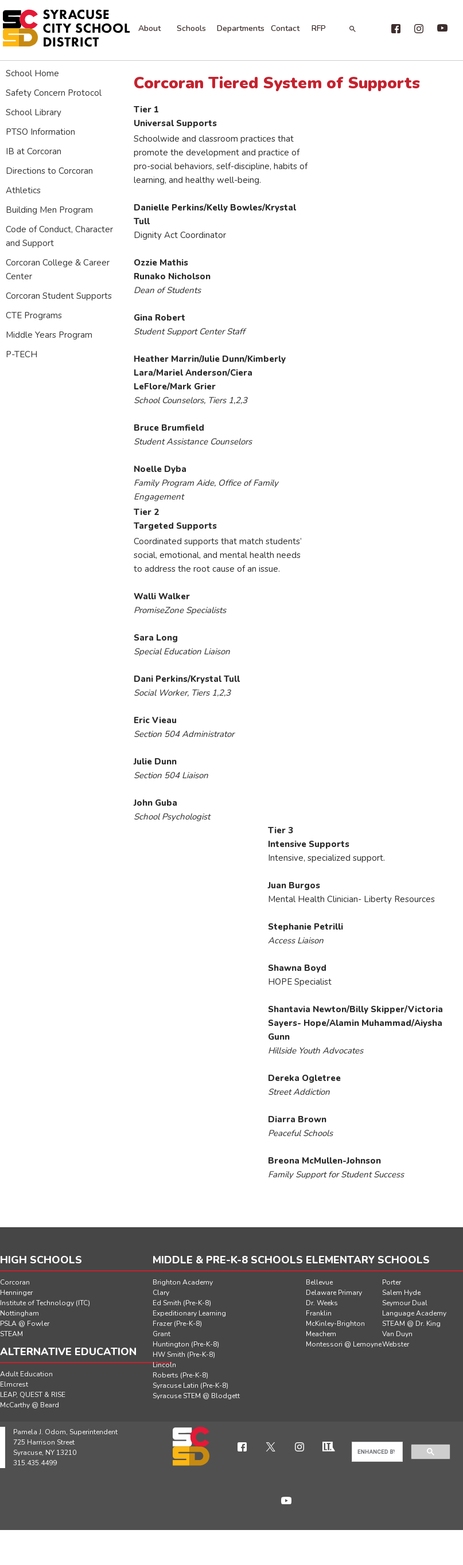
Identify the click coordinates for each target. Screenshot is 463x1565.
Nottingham (19, 1313)
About (149, 28)
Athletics (23, 190)
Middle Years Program (49, 335)
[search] (376, 1452)
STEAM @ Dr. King (411, 1323)
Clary (161, 1292)
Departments (240, 28)
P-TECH (21, 354)
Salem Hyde (401, 1292)
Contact (285, 28)
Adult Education (26, 1374)
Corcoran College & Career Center (58, 269)
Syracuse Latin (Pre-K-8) (190, 1385)
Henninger (16, 1292)
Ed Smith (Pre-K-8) (182, 1303)
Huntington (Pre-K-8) (186, 1344)
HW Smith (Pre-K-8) (184, 1354)
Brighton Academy (183, 1282)
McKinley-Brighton (335, 1323)
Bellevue (319, 1282)
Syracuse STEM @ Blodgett (196, 1395)
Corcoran (15, 1282)
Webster (395, 1344)
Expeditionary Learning (189, 1313)
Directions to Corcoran (49, 171)
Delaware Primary (334, 1292)
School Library (33, 112)
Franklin (319, 1313)
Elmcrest (14, 1384)
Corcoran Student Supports (59, 296)
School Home (32, 73)
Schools (191, 28)
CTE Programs (34, 315)
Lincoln (164, 1364)
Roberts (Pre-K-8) (180, 1375)
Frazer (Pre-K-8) (177, 1323)
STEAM (11, 1333)
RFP (319, 28)
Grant (161, 1333)
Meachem (321, 1333)
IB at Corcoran (33, 151)
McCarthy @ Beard (29, 1405)
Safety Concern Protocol (54, 93)
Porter (391, 1282)
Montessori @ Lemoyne (344, 1344)
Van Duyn (397, 1333)
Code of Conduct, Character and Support (59, 236)
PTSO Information (40, 132)
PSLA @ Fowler (24, 1323)
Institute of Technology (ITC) (45, 1303)
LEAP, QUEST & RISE (32, 1394)
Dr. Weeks (322, 1303)
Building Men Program (49, 210)
